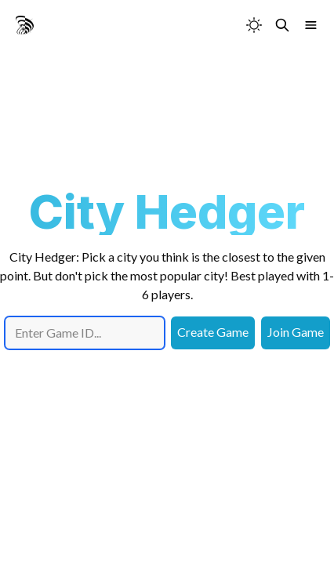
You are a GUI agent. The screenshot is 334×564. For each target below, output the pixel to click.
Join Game (295, 331)
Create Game (213, 331)
